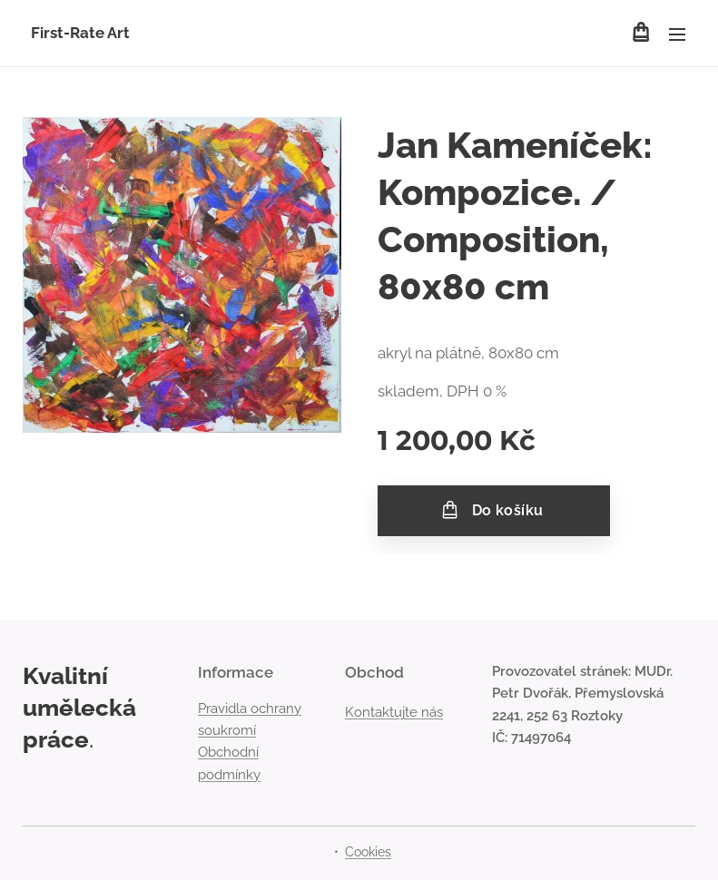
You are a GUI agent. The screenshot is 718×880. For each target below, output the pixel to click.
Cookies (368, 852)
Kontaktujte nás (394, 712)
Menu (677, 34)
